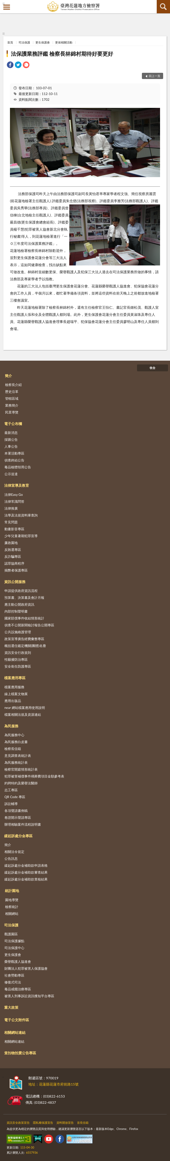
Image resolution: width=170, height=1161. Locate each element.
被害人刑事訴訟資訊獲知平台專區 (29, 996)
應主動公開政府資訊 (19, 604)
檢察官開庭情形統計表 (21, 769)
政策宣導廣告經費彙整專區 (24, 639)
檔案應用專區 (14, 678)
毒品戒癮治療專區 (17, 989)
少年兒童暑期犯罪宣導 (21, 536)
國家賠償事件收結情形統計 (24, 618)
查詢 (163, 6)
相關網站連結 (14, 1032)
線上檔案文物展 (16, 694)
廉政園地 (11, 543)
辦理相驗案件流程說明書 (22, 824)
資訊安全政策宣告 (18, 1122)
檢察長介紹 (13, 385)
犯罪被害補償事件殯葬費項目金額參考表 (34, 776)
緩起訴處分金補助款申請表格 (26, 865)
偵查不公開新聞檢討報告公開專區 (29, 625)
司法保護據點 (14, 941)
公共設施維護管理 (17, 632)
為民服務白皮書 (16, 742)
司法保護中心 (14, 948)
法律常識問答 (14, 501)
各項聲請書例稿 (16, 811)
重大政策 (11, 1007)
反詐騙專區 (12, 556)
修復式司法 (12, 982)
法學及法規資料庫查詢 (21, 515)
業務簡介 (11, 405)
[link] (10, 65)
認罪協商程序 (14, 563)
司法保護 (24, 42)
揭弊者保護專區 (16, 570)
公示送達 (11, 474)
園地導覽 (11, 900)
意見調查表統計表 (17, 756)
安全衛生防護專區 (17, 666)
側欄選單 (6, 7)
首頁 (10, 42)
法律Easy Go (13, 494)
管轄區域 (11, 398)
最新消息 (11, 433)
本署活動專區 (14, 453)
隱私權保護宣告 (43, 1122)
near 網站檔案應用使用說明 (24, 708)
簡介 (8, 376)
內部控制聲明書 (16, 611)
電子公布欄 (13, 423)
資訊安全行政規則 (17, 653)
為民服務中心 (14, 735)
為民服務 (11, 726)
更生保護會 (42, 42)
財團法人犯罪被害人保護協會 (26, 968)
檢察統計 (11, 907)
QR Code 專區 (14, 797)
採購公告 (11, 439)
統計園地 (12, 890)
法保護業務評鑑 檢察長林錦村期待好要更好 (62, 53)
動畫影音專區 (14, 529)
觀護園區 (11, 934)
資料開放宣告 (65, 1122)
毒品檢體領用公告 (17, 467)
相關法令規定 (14, 852)
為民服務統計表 (16, 762)
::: (3, 3)
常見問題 (11, 522)
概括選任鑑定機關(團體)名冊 (25, 646)
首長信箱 (83, 1122)
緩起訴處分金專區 (18, 836)
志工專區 (11, 790)
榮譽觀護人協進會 (17, 961)
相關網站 (11, 914)
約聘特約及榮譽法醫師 (21, 783)
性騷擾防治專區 (16, 659)
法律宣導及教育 (16, 485)
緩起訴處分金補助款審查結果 (26, 872)
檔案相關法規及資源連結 (22, 714)
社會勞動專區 (14, 975)
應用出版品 (12, 701)
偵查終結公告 (14, 460)
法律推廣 (11, 508)
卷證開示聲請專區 (17, 817)
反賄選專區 (12, 550)
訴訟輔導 (11, 804)
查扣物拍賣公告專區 (20, 1053)
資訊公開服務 (14, 582)
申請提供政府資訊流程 (21, 591)
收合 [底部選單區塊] (152, 368)
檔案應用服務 (14, 687)
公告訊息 (11, 858)
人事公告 (11, 446)
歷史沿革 (11, 392)
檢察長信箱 (12, 749)
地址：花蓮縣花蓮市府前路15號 (53, 1084)
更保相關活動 (63, 42)
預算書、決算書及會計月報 (24, 597)
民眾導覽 (11, 412)
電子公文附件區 (16, 1020)
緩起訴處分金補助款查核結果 (26, 879)
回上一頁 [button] (154, 76)
